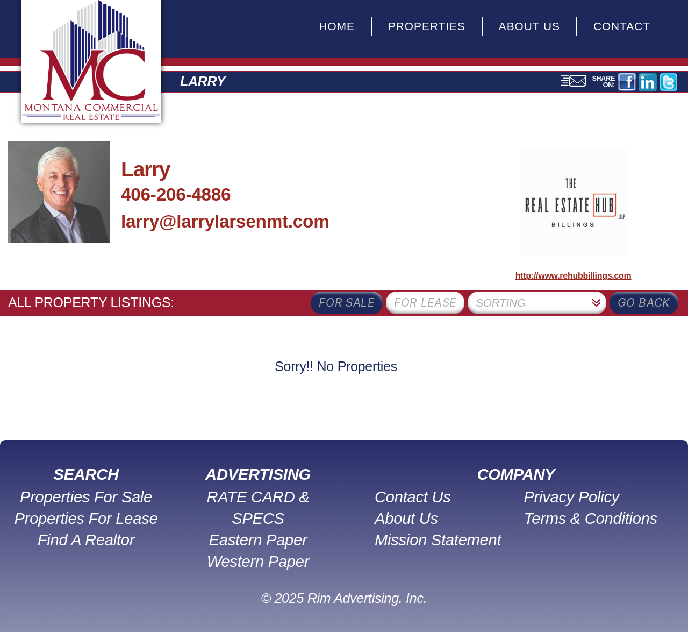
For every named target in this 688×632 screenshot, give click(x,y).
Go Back (644, 302)
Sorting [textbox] (501, 302)
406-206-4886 (176, 194)
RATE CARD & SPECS (258, 507)
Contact (621, 26)
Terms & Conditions (590, 518)
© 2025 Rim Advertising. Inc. (344, 598)
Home (337, 26)
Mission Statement (438, 540)
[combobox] (537, 303)
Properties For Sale (86, 497)
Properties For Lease (86, 518)
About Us (529, 26)
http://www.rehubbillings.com (573, 275)
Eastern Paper (258, 540)
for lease (425, 302)
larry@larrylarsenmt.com (225, 221)
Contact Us (413, 497)
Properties (426, 26)
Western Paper (258, 561)
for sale (347, 302)
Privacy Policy (571, 497)
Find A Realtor (86, 540)
